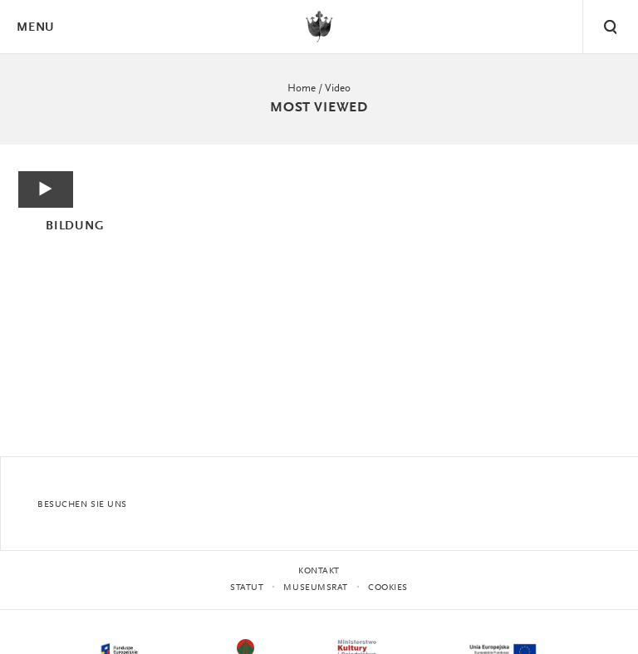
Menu (35, 28)
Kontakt (319, 571)
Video (338, 88)
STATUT (246, 588)
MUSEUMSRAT (315, 588)
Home (301, 88)
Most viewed (319, 108)
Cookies (388, 588)
